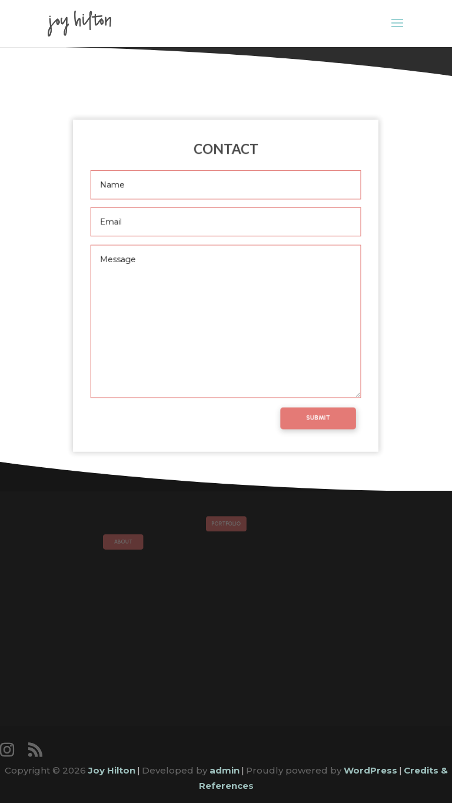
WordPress (370, 770)
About (136, 540)
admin (225, 770)
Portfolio (225, 524)
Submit (312, 408)
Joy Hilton (111, 770)
